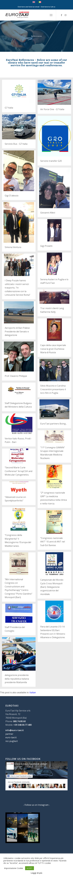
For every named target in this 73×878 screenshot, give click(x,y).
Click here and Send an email (28, 7)
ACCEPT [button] (29, 868)
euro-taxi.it (11, 737)
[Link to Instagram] (66, 15)
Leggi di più (36, 872)
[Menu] (51, 15)
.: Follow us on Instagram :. (36, 804)
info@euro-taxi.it (14, 730)
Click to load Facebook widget (31, 764)
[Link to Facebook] (61, 15)
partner (9, 733)
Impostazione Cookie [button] (13, 868)
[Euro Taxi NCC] (30, 15)
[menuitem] (51, 15)
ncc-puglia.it (11, 741)
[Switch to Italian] (32, 692)
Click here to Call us (48, 7)
